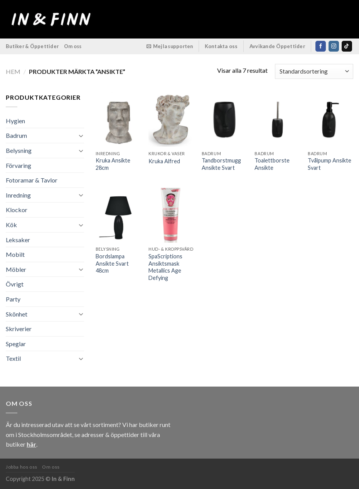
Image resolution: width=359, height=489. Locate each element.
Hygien (15, 120)
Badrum (16, 135)
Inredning (18, 195)
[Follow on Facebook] (320, 46)
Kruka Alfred (164, 161)
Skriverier (19, 328)
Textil (13, 358)
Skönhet (16, 314)
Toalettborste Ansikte (272, 164)
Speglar (16, 343)
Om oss (73, 46)
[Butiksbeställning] (314, 71)
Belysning (19, 150)
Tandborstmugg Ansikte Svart (221, 164)
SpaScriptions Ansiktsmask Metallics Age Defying (165, 267)
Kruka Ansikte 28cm (113, 164)
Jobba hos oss (21, 467)
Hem (13, 71)
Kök (11, 224)
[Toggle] (81, 135)
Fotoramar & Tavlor (31, 180)
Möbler (16, 269)
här (31, 444)
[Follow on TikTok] (347, 46)
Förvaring (18, 165)
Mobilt (15, 254)
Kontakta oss (221, 46)
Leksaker (18, 239)
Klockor (16, 209)
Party (13, 299)
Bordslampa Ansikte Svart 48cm (112, 263)
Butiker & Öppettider (32, 46)
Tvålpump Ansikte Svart (329, 164)
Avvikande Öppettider (277, 46)
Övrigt (15, 284)
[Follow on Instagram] (334, 46)
